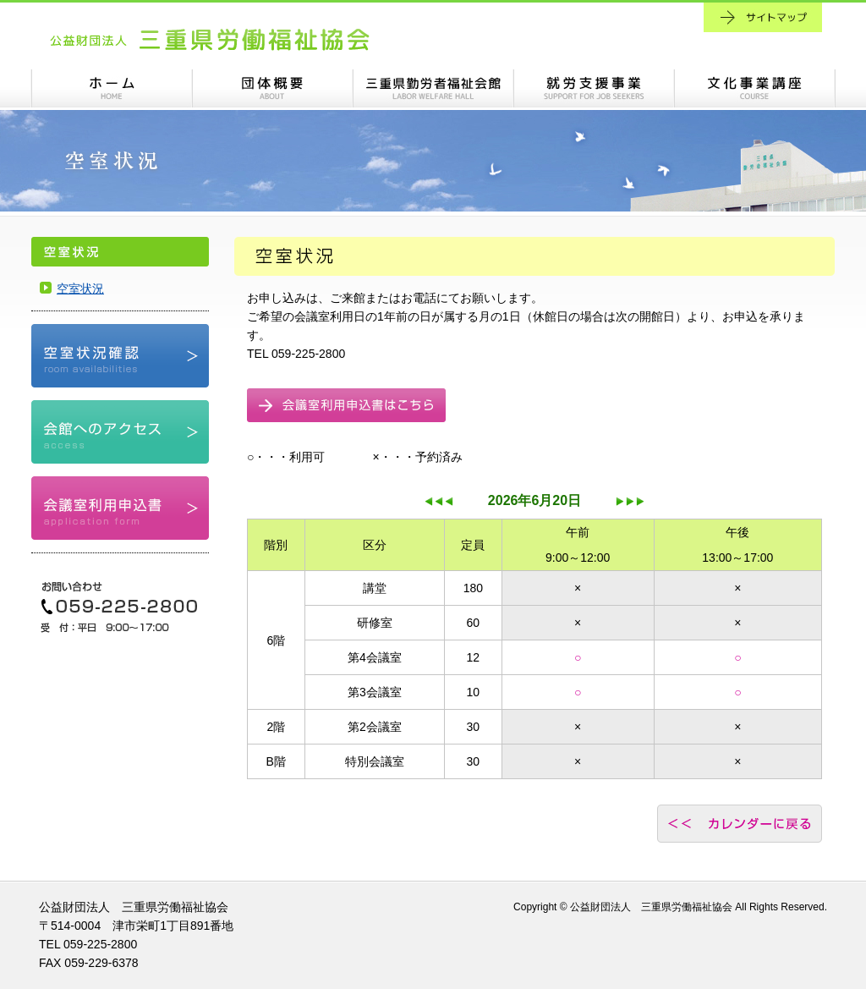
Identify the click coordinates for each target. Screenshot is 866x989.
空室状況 (80, 288)
